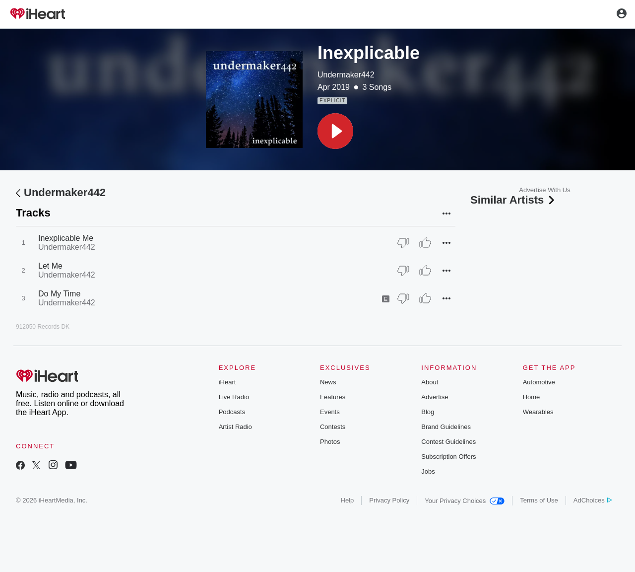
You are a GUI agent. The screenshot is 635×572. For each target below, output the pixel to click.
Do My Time (59, 293)
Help (347, 500)
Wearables (538, 412)
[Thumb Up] (425, 242)
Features (332, 397)
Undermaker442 (346, 75)
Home (531, 397)
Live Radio (234, 397)
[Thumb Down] (403, 242)
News (328, 382)
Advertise (434, 397)
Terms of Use (539, 500)
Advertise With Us (544, 190)
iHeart (227, 382)
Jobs (428, 471)
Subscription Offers (448, 456)
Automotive (539, 382)
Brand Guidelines (446, 426)
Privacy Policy (389, 500)
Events (330, 412)
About (429, 382)
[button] (335, 131)
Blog (427, 412)
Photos (330, 441)
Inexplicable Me (65, 238)
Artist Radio (235, 426)
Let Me (50, 266)
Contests (332, 426)
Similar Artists (513, 200)
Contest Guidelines (448, 441)
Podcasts (232, 412)
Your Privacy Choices (465, 500)
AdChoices (592, 500)
